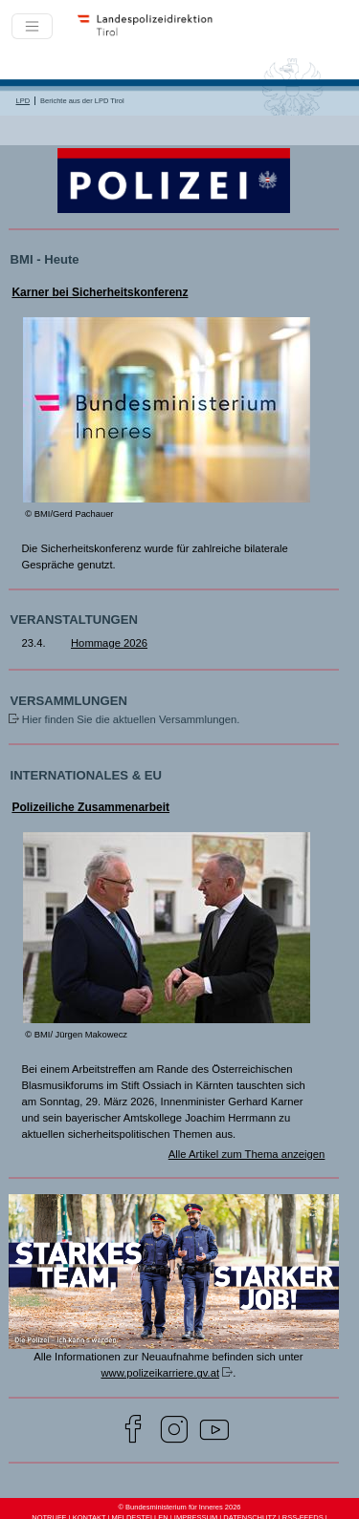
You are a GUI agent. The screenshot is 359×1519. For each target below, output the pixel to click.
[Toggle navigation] (32, 26)
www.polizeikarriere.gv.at (160, 1373)
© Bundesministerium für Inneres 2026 (179, 1507)
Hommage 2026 (109, 643)
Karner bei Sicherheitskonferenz (99, 292)
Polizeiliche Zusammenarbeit (90, 807)
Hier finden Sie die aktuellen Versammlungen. (131, 719)
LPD (23, 100)
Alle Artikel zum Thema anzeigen (246, 1154)
